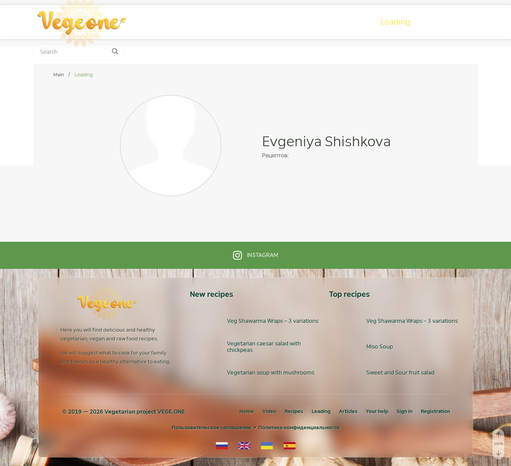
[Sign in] (405, 411)
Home (246, 411)
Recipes (344, 22)
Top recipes (349, 294)
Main (59, 75)
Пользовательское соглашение (211, 427)
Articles (449, 22)
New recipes (211, 294)
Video (295, 22)
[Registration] (435, 411)
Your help (377, 411)
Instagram (255, 255)
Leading (395, 22)
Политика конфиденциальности (298, 427)
